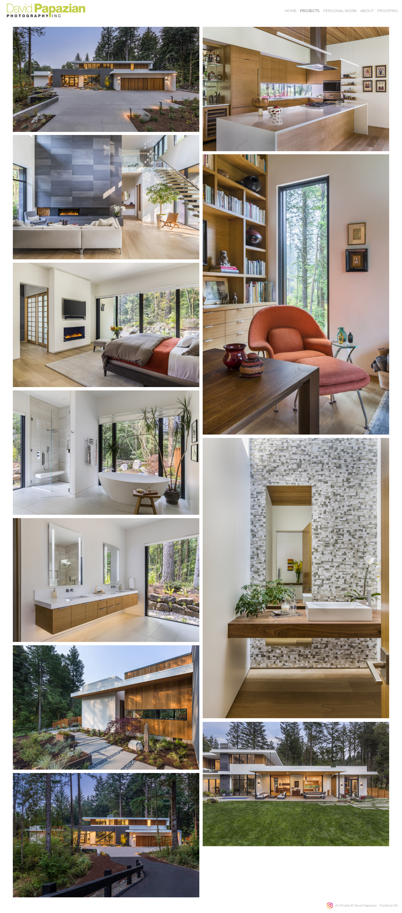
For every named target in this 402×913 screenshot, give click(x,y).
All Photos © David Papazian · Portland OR (366, 905)
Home (290, 10)
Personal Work (340, 10)
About (367, 10)
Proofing (387, 10)
